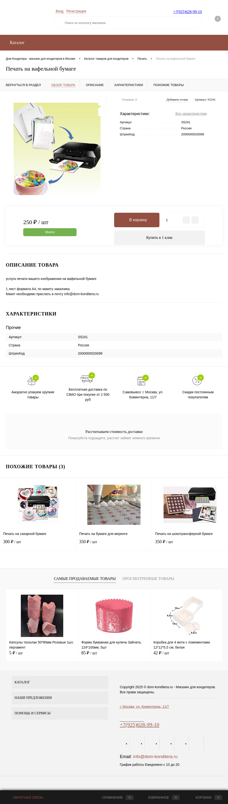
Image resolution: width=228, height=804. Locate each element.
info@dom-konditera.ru (155, 756)
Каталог (16, 42)
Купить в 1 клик (159, 237)
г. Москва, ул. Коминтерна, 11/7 (144, 707)
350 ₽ (114, 544)
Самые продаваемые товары (85, 579)
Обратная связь (24, 797)
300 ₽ (38, 544)
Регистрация (76, 11)
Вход (59, 11)
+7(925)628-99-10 (187, 12)
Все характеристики (191, 114)
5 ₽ (16, 653)
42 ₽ (161, 653)
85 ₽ (89, 653)
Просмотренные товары (148, 579)
